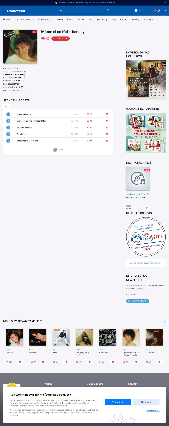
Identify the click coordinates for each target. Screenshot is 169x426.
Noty (113, 19)
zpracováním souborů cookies (58, 410)
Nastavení (146, 402)
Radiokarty (102, 19)
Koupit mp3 (60, 38)
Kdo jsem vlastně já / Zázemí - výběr (131, 354)
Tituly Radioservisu (24, 19)
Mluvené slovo (45, 19)
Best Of (9, 353)
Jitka (55, 353)
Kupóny (124, 19)
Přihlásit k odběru (137, 301)
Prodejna (148, 19)
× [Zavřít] (165, 2)
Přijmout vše (118, 402)
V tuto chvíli (104, 353)
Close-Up (150, 353)
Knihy (70, 19)
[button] (142, 10)
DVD (90, 19)
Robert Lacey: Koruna (135, 197)
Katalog (135, 19)
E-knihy (80, 19)
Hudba (60, 19)
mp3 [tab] (7, 106)
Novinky (7, 19)
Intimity (32, 353)
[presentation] (165, 345)
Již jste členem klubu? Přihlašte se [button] (146, 263)
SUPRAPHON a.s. (19, 72)
